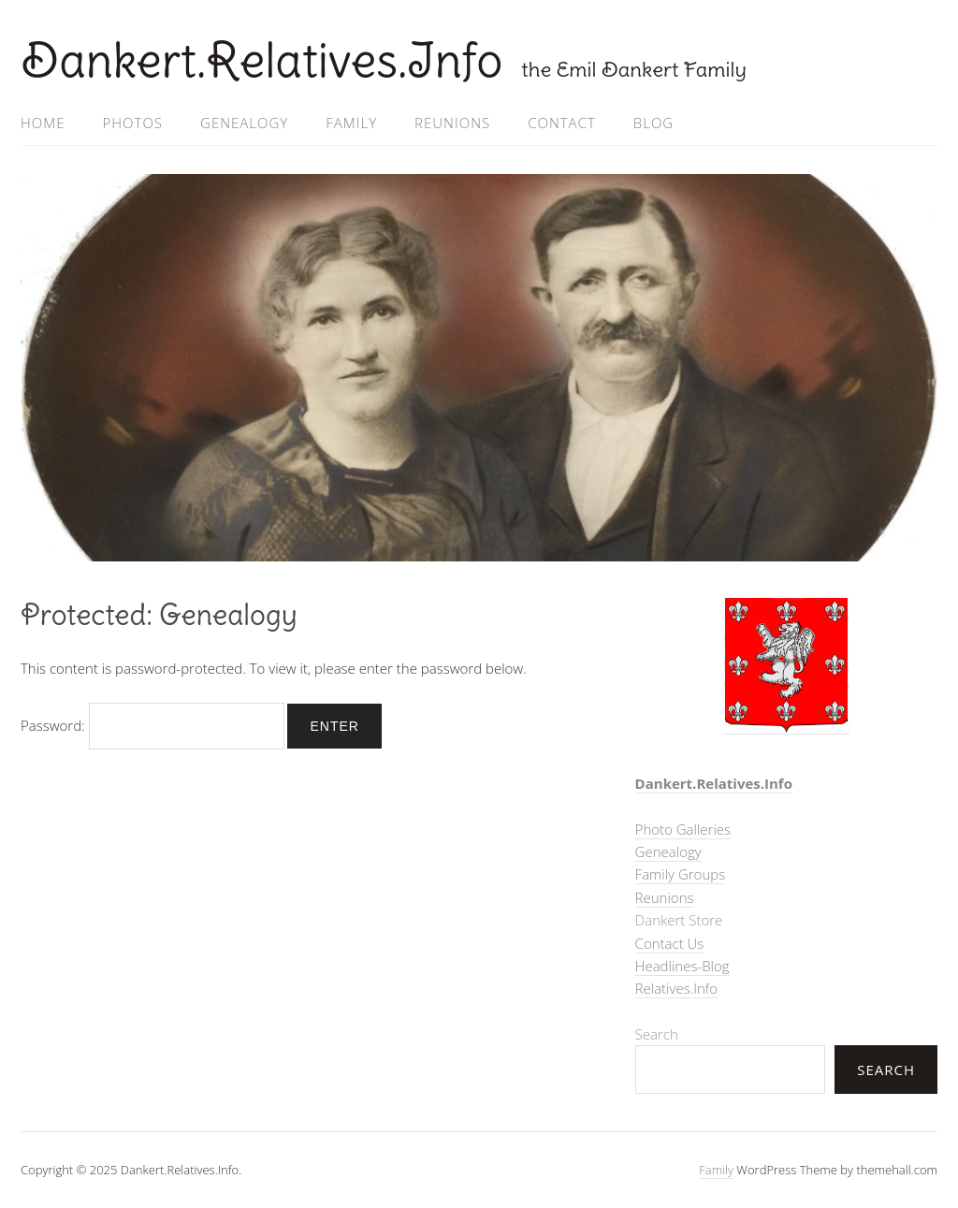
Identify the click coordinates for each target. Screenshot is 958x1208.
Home (43, 122)
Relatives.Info (676, 988)
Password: (152, 725)
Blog (653, 122)
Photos (132, 122)
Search (656, 1034)
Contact (562, 122)
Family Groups (680, 874)
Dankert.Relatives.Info (261, 60)
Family (351, 122)
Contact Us (669, 943)
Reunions (452, 122)
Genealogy (244, 122)
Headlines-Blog (682, 965)
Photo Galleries (683, 829)
